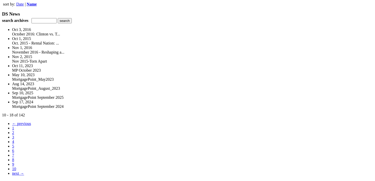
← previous (21, 123)
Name (32, 4)
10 (14, 169)
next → (18, 173)
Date (20, 4)
